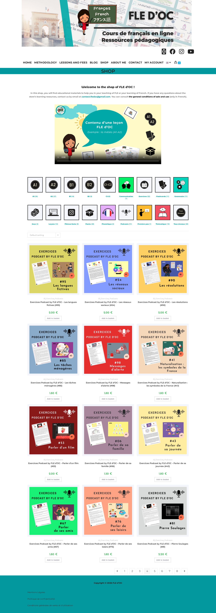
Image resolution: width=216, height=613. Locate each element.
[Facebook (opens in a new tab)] (172, 52)
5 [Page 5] (154, 571)
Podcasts (59, 299)
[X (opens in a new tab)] (164, 52)
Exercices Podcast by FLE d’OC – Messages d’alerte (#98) (108, 384)
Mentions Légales (36, 592)
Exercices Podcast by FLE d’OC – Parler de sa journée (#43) (162, 465)
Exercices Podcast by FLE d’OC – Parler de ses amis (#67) (53, 545)
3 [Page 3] (139, 571)
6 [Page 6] (162, 571)
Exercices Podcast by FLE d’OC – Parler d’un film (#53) (53, 465)
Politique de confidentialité (41, 598)
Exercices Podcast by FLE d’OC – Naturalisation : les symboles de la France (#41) (163, 384)
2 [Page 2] (132, 571)
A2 (44, 379)
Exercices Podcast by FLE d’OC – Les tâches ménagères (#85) (53, 384)
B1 (44, 299)
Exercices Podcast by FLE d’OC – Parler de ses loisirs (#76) (108, 545)
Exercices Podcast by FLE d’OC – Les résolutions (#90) (163, 303)
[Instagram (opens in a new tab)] (181, 52)
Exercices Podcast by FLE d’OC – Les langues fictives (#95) (53, 303)
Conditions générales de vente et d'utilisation (50, 605)
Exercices (50, 299)
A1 (99, 460)
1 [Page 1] (124, 571)
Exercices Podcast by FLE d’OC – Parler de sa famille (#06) (108, 465)
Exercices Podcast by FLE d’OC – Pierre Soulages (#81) (162, 545)
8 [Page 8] (177, 571)
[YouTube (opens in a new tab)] (191, 52)
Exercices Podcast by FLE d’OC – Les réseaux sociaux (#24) (108, 303)
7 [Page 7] (169, 571)
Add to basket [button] (53, 318)
